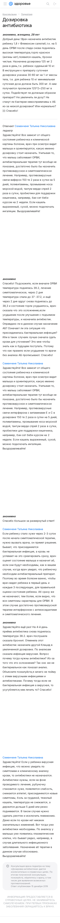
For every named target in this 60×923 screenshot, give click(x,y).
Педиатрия (26, 14)
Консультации (10, 14)
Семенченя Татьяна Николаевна (35, 126)
